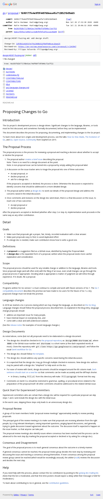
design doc (37, 190)
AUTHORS (10, 72)
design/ (9, 68)
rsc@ (77, 457)
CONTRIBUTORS (13, 81)
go (4, 13)
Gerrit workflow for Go (21, 349)
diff (61, 32)
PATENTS (10, 94)
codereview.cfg (12, 75)
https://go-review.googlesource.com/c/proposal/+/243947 (47, 46)
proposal (13, 13)
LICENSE (10, 91)
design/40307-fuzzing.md (13, 55)
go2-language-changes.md (17, 87)
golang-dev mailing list (88, 473)
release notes (16, 325)
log (68, 19)
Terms (31, 494)
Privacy (23, 494)
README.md (11, 97)
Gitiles (16, 494)
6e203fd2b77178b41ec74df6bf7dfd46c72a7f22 (35, 28)
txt (91, 494)
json (98, 494)
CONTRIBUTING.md (15, 78)
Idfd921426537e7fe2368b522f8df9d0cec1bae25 (38, 44)
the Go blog (90, 305)
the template (38, 354)
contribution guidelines (59, 483)
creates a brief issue (34, 159)
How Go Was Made (75, 137)
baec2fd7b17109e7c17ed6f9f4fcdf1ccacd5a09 (35, 32)
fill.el (8, 84)
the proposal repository (52, 340)
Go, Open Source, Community (23, 139)
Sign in (97, 4)
